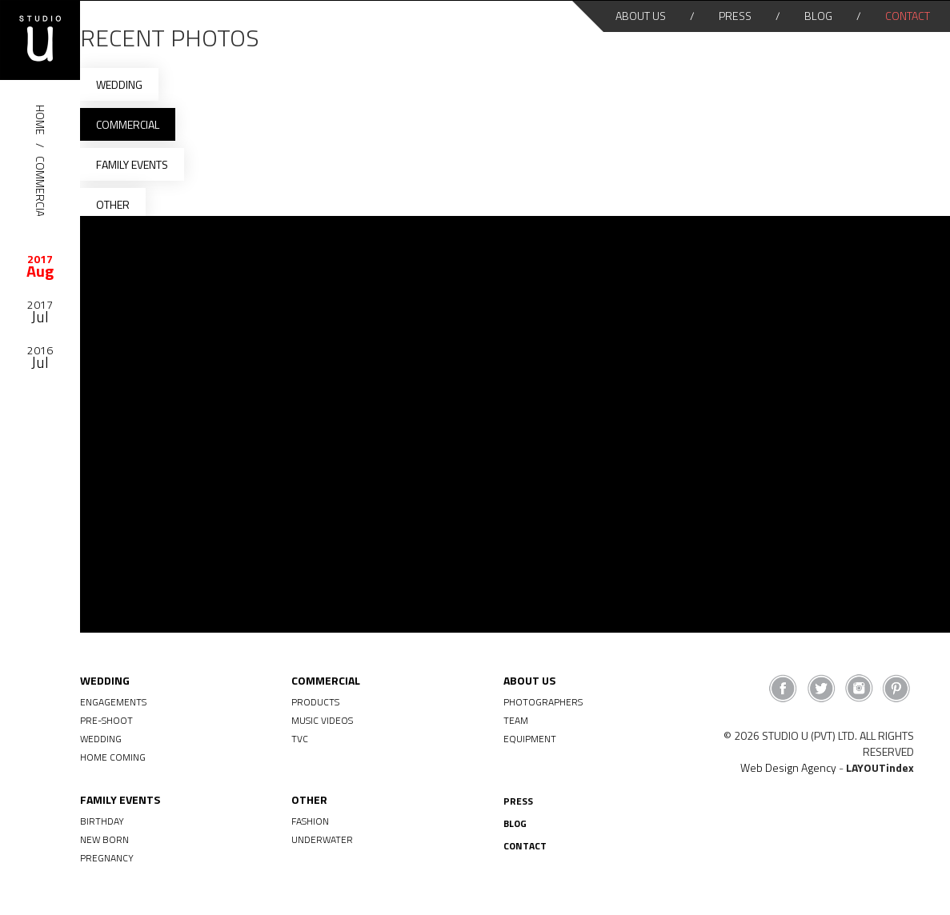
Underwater (322, 839)
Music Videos (322, 720)
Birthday (102, 821)
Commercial (40, 189)
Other (113, 204)
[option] (40, 265)
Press (735, 15)
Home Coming (113, 757)
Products (315, 701)
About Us (640, 15)
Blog (818, 15)
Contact (907, 15)
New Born (104, 839)
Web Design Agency (788, 767)
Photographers (543, 701)
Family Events (132, 164)
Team (515, 720)
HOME (40, 120)
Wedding (119, 84)
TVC (299, 738)
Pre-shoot (106, 720)
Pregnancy (107, 857)
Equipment (529, 738)
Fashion (310, 821)
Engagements (113, 701)
